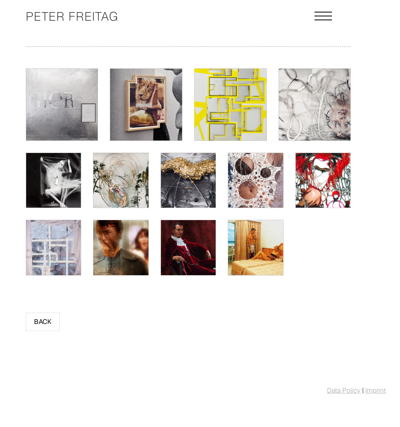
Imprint (375, 390)
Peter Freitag (72, 16)
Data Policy (344, 390)
